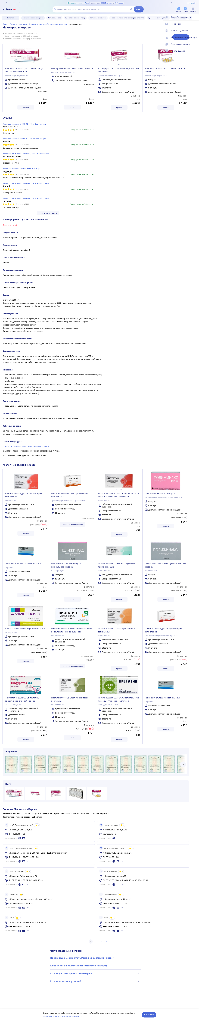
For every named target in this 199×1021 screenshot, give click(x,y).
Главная (5, 24)
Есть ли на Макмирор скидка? (95, 981)
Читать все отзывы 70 (48, 213)
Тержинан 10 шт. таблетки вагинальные (23, 563)
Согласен (149, 1014)
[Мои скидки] (195, 26)
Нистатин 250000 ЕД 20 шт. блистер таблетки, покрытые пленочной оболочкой (71, 630)
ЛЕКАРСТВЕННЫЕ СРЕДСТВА (18, 24)
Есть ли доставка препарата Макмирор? (95, 973)
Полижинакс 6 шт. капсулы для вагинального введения (165, 565)
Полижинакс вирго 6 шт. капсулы (160, 493)
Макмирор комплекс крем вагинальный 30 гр (72, 68)
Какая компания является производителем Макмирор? (95, 965)
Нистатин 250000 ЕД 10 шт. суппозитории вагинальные (70, 495)
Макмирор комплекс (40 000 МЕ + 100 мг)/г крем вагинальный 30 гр (24, 70)
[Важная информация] (195, 46)
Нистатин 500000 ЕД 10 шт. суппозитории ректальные (70, 699)
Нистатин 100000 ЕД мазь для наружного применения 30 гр (116, 565)
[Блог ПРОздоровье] (195, 32)
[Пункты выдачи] (195, 53)
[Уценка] (185, 9)
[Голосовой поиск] (131, 9)
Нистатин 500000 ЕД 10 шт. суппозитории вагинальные (23, 495)
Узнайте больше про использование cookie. (63, 1016)
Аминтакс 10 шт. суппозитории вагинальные (25, 628)
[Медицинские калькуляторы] (195, 39)
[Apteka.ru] (11, 9)
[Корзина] (193, 9)
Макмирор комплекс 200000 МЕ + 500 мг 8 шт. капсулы (165, 70)
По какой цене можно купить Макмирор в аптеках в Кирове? (95, 957)
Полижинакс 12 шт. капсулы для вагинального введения (66, 565)
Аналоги (180, 36)
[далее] (183, 764)
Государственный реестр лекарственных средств (27, 446)
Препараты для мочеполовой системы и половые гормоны (48, 24)
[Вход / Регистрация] (195, 19)
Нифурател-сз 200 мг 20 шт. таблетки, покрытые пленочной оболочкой (22, 699)
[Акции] (178, 9)
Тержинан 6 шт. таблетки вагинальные (162, 697)
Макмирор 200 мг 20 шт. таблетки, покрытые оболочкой (118, 70)
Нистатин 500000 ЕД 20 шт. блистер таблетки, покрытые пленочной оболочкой (118, 495)
